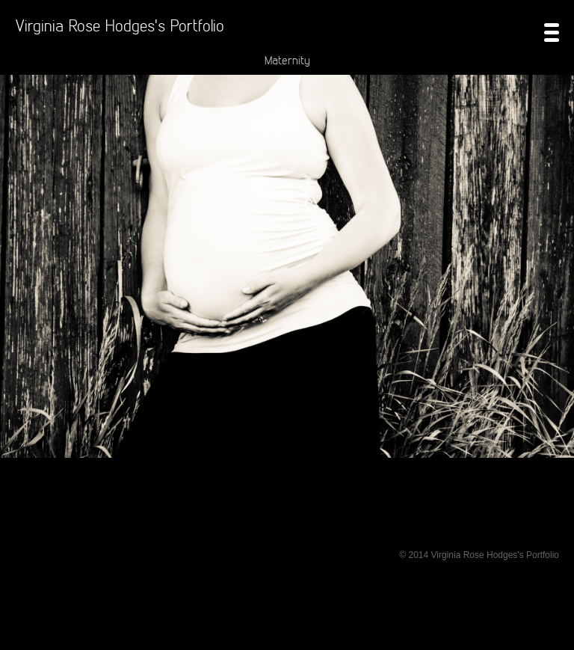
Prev (16, 311)
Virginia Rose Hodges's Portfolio (119, 25)
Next (557, 311)
